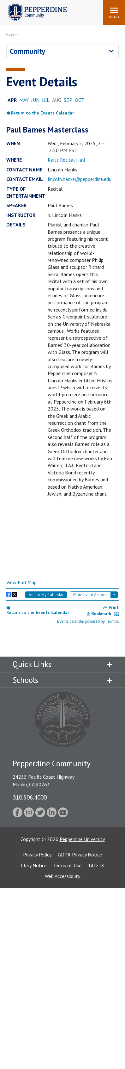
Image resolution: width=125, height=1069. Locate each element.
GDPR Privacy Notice (80, 854)
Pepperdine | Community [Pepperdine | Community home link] (33, 5)
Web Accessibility (62, 876)
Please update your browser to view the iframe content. (62, 101)
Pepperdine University (82, 839)
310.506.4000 (30, 797)
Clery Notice (34, 865)
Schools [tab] (25, 680)
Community (27, 51)
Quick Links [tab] (32, 664)
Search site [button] (12, 9)
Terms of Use (67, 865)
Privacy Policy (37, 854)
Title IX (96, 865)
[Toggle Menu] (114, 12)
